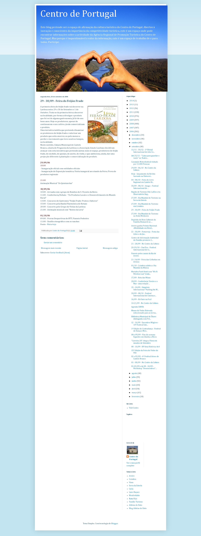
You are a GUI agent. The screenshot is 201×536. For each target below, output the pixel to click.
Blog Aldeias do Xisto (138, 508)
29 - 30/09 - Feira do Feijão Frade (145, 210)
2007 (131, 128)
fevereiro (136, 397)
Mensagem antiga (110, 248)
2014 (131, 101)
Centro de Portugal (78, 14)
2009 (131, 120)
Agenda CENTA (137, 307)
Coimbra (132, 479)
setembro (136, 147)
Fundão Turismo (136, 502)
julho (134, 377)
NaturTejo (133, 499)
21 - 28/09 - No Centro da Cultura (145, 244)
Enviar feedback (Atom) (60, 253)
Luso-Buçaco (134, 492)
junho (134, 381)
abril (134, 389)
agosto (135, 373)
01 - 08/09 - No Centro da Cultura (145, 362)
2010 (131, 116)
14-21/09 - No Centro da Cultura (144, 303)
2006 (131, 132)
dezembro (136, 135)
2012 (131, 108)
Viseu (131, 482)
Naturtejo (51, 224)
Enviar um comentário (53, 243)
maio (134, 385)
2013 (131, 105)
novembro (136, 139)
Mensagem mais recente (51, 248)
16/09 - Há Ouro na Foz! (141, 299)
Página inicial (82, 248)
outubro (135, 143)
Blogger (114, 524)
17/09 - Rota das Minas (141, 278)
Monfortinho (134, 495)
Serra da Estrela (135, 486)
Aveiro (132, 476)
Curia (131, 489)
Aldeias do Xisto (135, 505)
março (134, 393)
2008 (131, 124)
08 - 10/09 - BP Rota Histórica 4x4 (145, 347)
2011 (131, 112)
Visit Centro (134, 408)
